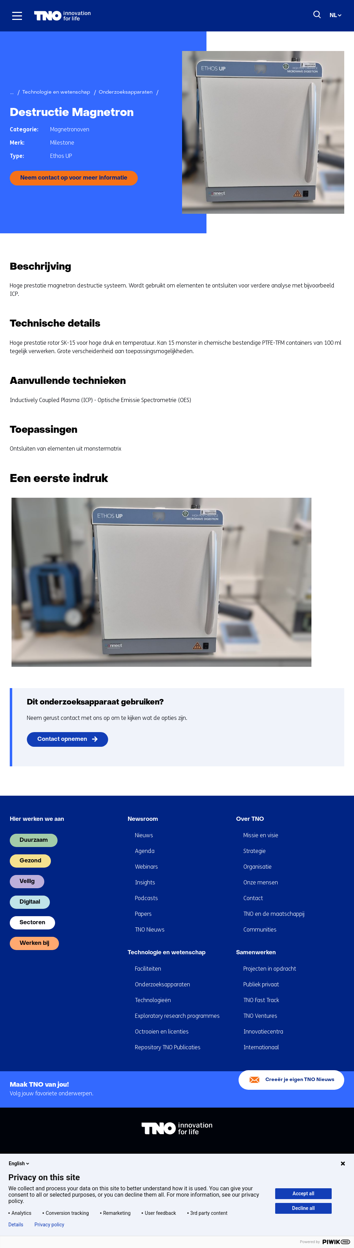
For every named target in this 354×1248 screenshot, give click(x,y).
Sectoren (32, 923)
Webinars (146, 866)
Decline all (303, 1208)
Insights (145, 882)
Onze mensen (260, 882)
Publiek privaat (261, 984)
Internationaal (261, 1047)
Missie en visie (260, 835)
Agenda (145, 851)
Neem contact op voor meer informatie (73, 178)
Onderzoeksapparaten (162, 984)
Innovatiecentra (263, 1031)
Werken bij (34, 943)
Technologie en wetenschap (166, 953)
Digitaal (30, 902)
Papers (143, 914)
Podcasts (146, 898)
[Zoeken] (317, 14)
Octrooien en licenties (162, 1031)
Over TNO (250, 819)
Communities (260, 929)
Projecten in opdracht (269, 968)
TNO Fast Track (261, 1000)
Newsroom (143, 819)
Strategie (254, 851)
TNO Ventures (260, 1016)
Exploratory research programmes (177, 1016)
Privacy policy (49, 1224)
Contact (253, 898)
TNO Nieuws (150, 929)
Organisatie (257, 866)
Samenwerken (256, 953)
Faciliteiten (148, 968)
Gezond (30, 861)
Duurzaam (34, 840)
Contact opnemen (62, 739)
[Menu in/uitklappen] (17, 15)
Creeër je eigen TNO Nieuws (299, 1080)
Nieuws (144, 835)
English (19, 1163)
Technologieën (153, 1000)
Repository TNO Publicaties (168, 1047)
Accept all (303, 1193)
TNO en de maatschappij (273, 914)
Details (15, 1224)
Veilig (27, 881)
